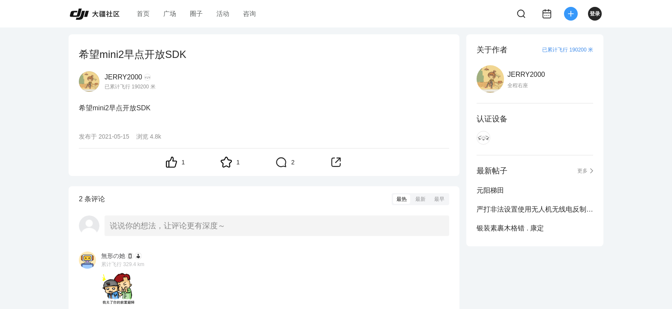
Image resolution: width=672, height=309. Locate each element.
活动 (222, 13)
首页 (143, 13)
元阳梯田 (490, 190)
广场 (169, 13)
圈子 (196, 13)
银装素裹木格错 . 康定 (510, 228)
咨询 (249, 13)
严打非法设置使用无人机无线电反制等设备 (535, 209)
